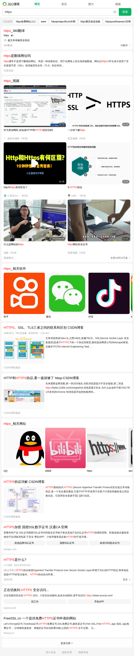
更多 (125, 579)
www (43, 21)
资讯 (64, 4)
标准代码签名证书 (110, 543)
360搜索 (12, 4)
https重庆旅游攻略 (90, 21)
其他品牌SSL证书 (24, 543)
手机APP (99, 601)
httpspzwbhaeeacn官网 (118, 21)
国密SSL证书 (67, 543)
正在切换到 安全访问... (26, 590)
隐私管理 (67, 652)
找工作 (35, 601)
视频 (118, 4)
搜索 (125, 11)
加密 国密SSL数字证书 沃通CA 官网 (36, 527)
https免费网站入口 (26, 21)
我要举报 (83, 652)
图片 (91, 4)
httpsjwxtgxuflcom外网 (63, 21)
